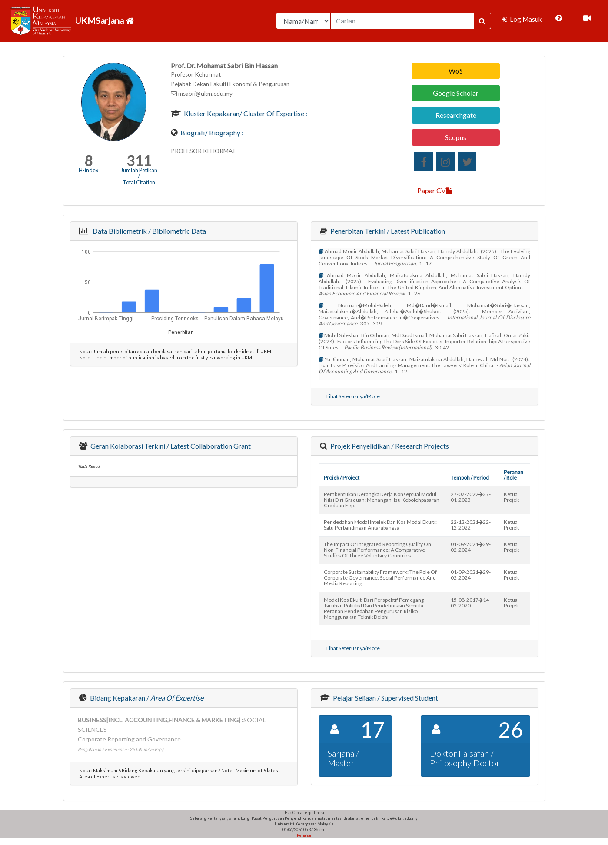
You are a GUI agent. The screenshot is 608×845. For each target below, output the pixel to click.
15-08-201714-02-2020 (471, 603)
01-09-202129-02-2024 (471, 547)
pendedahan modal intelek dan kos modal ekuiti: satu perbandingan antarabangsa (380, 525)
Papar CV (434, 190)
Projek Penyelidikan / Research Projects (389, 446)
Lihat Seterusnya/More (353, 396)
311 (138, 160)
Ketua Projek (511, 497)
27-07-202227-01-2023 (471, 497)
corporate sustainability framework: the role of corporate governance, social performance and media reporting (380, 578)
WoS (456, 71)
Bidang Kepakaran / (146, 698)
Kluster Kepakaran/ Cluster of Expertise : (245, 113)
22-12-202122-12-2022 (471, 525)
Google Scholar (455, 93)
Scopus (455, 137)
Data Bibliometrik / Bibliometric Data (148, 231)
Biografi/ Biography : (211, 132)
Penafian (304, 835)
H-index (88, 170)
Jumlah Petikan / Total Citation (139, 176)
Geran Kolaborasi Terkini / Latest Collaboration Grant (170, 446)
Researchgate (455, 115)
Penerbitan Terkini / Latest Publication (387, 231)
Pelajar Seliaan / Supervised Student (385, 698)
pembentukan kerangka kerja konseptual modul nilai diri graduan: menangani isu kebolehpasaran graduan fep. (381, 500)
